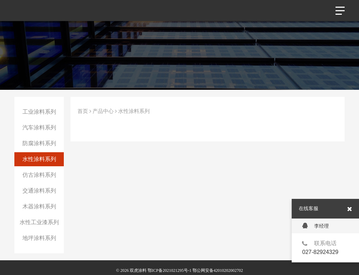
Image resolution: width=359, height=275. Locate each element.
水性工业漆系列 (39, 222)
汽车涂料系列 (39, 127)
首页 (82, 111)
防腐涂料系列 (39, 143)
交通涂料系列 (39, 191)
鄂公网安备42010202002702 (217, 270)
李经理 (315, 226)
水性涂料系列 (39, 159)
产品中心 (103, 111)
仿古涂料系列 (39, 175)
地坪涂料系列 (39, 238)
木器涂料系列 (39, 206)
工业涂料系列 (39, 112)
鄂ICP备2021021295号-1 (169, 270)
